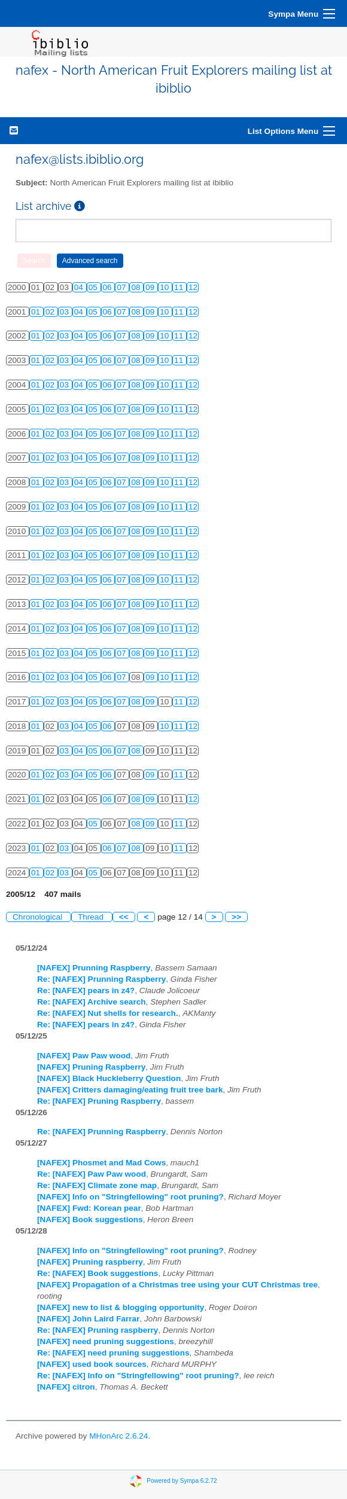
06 (108, 287)
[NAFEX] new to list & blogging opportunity (120, 1307)
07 (122, 287)
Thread (92, 916)
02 (51, 311)
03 (65, 311)
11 (179, 287)
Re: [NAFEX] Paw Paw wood (91, 1174)
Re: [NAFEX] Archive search (91, 1001)
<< (124, 916)
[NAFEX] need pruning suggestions (105, 1341)
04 (80, 287)
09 (151, 287)
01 (36, 311)
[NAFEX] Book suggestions (90, 1219)
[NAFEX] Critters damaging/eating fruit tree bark (130, 1089)
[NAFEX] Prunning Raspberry (94, 967)
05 (94, 287)
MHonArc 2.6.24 (118, 1435)
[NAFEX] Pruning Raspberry (91, 1067)
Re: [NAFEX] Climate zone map (97, 1185)
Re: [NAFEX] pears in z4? (86, 990)
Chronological (39, 916)
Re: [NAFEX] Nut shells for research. (107, 1013)
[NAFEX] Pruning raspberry (90, 1261)
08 (136, 287)
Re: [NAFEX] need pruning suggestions (113, 1352)
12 (192, 287)
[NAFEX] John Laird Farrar (88, 1318)
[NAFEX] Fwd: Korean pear (89, 1208)
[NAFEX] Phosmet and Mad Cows (101, 1162)
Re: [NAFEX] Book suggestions (97, 1273)
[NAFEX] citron (66, 1386)
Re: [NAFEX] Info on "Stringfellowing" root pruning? (138, 1375)
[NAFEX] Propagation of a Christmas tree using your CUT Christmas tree (177, 1284)
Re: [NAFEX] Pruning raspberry (97, 1330)
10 (165, 287)
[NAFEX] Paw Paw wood (83, 1055)
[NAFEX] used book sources (92, 1364)
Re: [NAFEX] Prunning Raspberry (101, 979)
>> (236, 916)
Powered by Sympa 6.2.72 (182, 1480)
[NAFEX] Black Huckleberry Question (109, 1078)
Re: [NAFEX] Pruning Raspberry (99, 1101)
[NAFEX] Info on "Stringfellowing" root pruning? (130, 1196)
